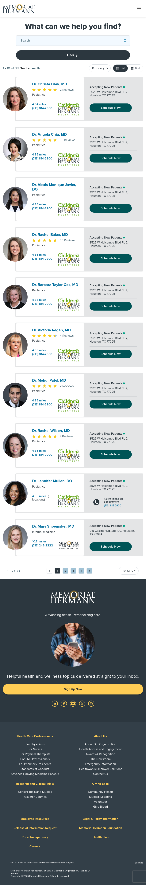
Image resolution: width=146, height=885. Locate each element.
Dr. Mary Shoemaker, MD (53, 526)
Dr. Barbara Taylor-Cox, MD (55, 285)
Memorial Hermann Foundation (100, 828)
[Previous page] (49, 571)
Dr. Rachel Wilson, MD (51, 430)
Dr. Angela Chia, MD (49, 134)
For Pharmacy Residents (35, 764)
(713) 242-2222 (42, 545)
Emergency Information (100, 764)
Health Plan (101, 837)
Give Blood (100, 806)
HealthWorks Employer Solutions (100, 769)
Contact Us (100, 774)
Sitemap (139, 862)
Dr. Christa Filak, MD (49, 84)
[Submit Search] (125, 40)
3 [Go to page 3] (73, 570)
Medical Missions (100, 797)
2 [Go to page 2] (65, 570)
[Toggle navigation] (138, 8)
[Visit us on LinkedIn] (55, 703)
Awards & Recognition (100, 754)
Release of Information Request (34, 828)
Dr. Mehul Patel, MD (49, 380)
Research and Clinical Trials (35, 784)
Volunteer (100, 801)
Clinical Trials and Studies (35, 792)
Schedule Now (111, 108)
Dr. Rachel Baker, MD (50, 234)
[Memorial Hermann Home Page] (19, 8)
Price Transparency (35, 837)
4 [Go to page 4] (81, 570)
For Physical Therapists (35, 754)
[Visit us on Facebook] (64, 703)
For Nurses (35, 749)
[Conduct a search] (72, 40)
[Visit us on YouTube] (73, 703)
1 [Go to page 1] (57, 570)
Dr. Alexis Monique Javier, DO (54, 187)
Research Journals (35, 797)
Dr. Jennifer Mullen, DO (52, 481)
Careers (34, 846)
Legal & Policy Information (100, 819)
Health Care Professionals (35, 736)
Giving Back (100, 784)
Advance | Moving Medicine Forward (35, 774)
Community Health (100, 792)
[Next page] (89, 571)
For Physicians (34, 744)
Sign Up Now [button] (73, 689)
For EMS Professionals (35, 759)
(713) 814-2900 (42, 108)
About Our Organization (100, 744)
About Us (100, 736)
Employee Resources (35, 819)
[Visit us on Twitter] (82, 703)
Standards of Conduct (35, 769)
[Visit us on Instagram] (91, 703)
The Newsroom (100, 759)
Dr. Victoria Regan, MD (51, 330)
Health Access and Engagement (100, 749)
